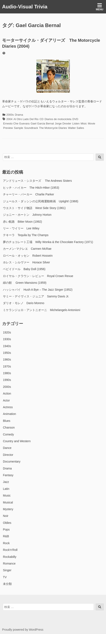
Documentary (11, 461)
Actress (8, 407)
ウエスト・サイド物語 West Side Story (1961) (34, 208)
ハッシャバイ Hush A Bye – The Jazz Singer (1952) (37, 289)
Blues (6, 420)
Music (7, 495)
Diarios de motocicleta (57, 119)
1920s (7, 332)
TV (5, 577)
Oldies (7, 522)
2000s (10, 114)
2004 (9, 119)
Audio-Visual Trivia (24, 6)
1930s (7, 339)
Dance (7, 448)
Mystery (8, 509)
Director (8, 454)
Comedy (8, 434)
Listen (76, 123)
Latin (6, 488)
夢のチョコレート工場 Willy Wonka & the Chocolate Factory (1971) (48, 242)
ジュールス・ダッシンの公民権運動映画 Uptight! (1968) (40, 201)
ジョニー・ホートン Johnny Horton (27, 214)
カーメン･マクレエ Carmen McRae (27, 248)
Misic (84, 123)
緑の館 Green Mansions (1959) (24, 282)
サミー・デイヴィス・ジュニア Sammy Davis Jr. (36, 296)
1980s (7, 373)
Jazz (6, 482)
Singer (7, 570)
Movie (91, 123)
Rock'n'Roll (10, 550)
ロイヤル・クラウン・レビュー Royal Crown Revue (38, 276)
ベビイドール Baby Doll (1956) (24, 269)
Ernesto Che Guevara (16, 123)
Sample (18, 127)
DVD (75, 119)
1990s (7, 380)
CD (41, 119)
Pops (6, 529)
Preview (8, 127)
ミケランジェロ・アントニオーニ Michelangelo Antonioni (41, 310)
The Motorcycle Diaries (53, 127)
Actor (6, 400)
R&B (6, 536)
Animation (9, 414)
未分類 (7, 584)
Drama (19, 114)
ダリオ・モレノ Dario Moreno (23, 303)
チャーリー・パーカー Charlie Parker (28, 194)
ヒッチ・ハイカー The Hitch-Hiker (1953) (31, 187)
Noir (5, 516)
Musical (8, 502)
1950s (7, 352)
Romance (9, 563)
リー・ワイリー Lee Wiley (21, 228)
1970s (7, 366)
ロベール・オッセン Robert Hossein (28, 255)
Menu (99, 7)
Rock (6, 543)
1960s (7, 359)
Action (7, 393)
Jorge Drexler (63, 123)
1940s (7, 346)
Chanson (9, 427)
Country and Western (17, 441)
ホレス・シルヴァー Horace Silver (26, 262)
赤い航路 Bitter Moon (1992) (22, 221)
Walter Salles (76, 127)
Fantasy (8, 475)
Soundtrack (31, 127)
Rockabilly (9, 556)
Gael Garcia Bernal (42, 123)
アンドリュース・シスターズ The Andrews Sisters (37, 180)
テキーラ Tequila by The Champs (25, 235)
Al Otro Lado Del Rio (25, 119)
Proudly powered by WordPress (22, 629)
